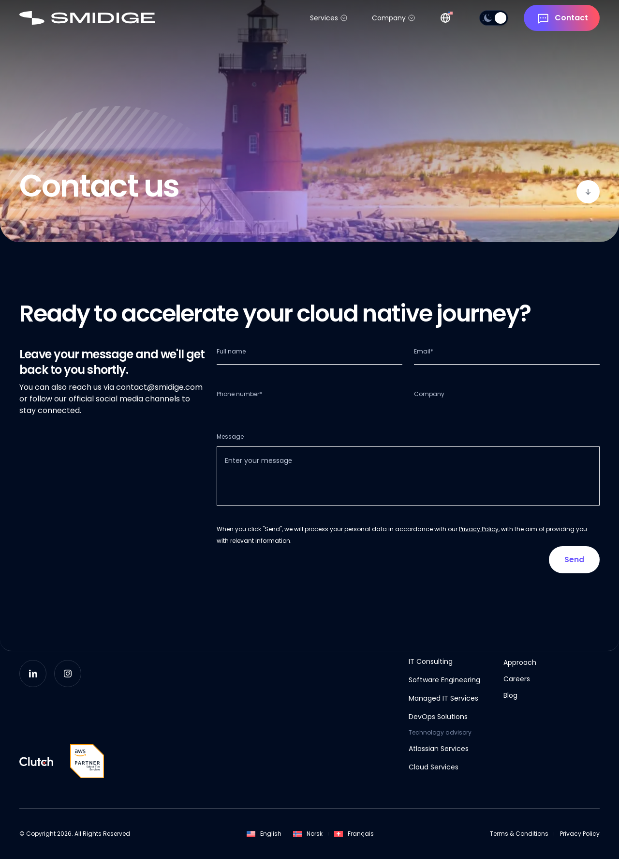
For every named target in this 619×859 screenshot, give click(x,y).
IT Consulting (431, 661)
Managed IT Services (443, 698)
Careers (516, 679)
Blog (510, 695)
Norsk (308, 833)
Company (389, 18)
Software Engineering (444, 680)
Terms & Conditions (519, 833)
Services (324, 18)
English (264, 833)
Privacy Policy (479, 529)
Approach (519, 662)
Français (354, 833)
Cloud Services (433, 767)
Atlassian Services (439, 748)
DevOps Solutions (438, 716)
